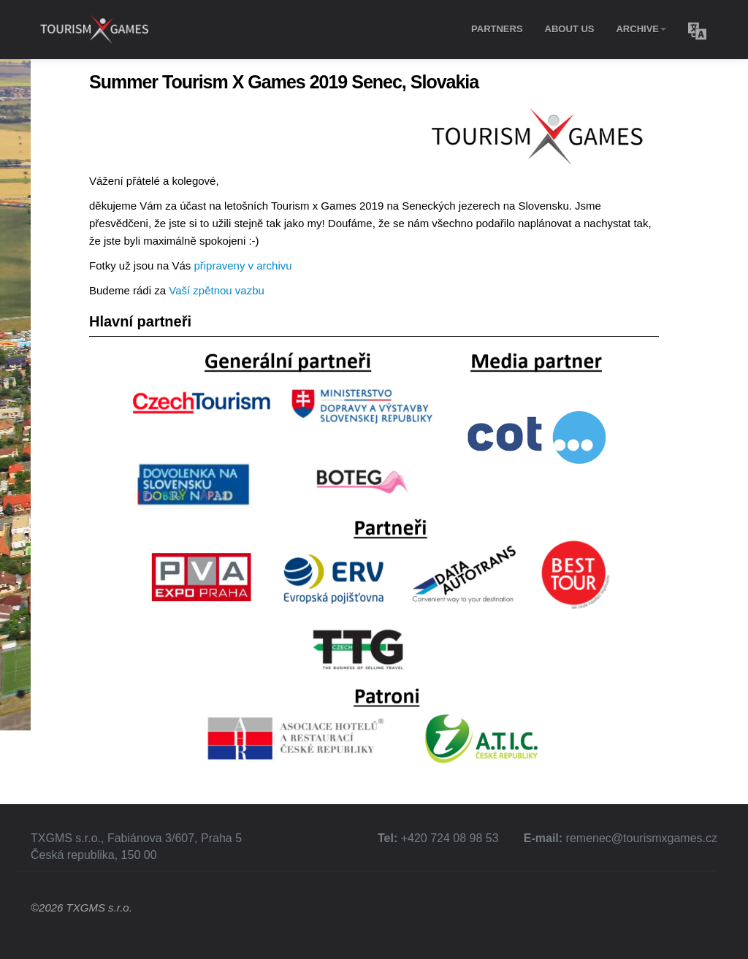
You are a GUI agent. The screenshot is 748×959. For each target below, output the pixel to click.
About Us (570, 28)
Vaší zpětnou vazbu (216, 290)
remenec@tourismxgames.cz (641, 838)
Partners (497, 28)
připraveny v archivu (242, 265)
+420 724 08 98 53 (450, 838)
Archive (641, 28)
